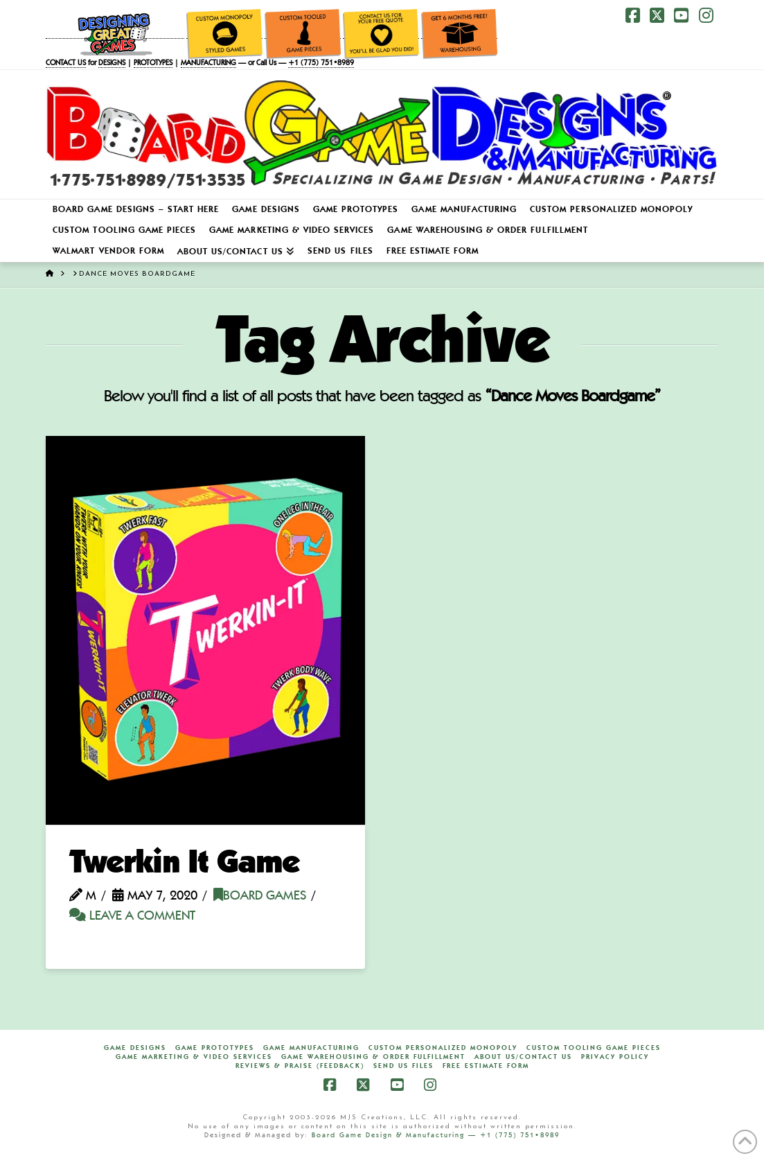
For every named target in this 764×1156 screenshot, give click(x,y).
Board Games (259, 896)
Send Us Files (403, 1065)
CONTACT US (66, 63)
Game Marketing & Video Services (194, 1056)
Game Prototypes (214, 1047)
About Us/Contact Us (523, 1056)
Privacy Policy (615, 1056)
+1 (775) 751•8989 (321, 63)
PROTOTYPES (153, 63)
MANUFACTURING (208, 63)
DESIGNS (111, 63)
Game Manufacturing (311, 1047)
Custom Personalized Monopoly (442, 1047)
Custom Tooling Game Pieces (593, 1047)
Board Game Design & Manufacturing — (396, 1135)
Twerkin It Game (184, 864)
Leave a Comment (132, 916)
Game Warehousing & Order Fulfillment (373, 1056)
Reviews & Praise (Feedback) (300, 1065)
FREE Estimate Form (486, 1065)
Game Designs (135, 1047)
